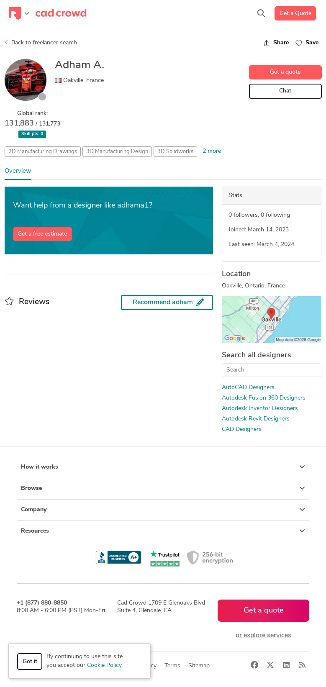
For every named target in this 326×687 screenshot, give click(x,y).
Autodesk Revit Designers (256, 419)
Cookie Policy (104, 665)
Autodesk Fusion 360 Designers (263, 398)
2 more (212, 151)
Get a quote (285, 72)
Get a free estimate (42, 234)
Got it (30, 662)
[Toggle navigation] (19, 13)
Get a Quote (295, 13)
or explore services (263, 635)
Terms (172, 666)
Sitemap (199, 666)
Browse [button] (163, 488)
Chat (285, 91)
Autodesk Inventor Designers (260, 408)
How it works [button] (163, 467)
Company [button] (163, 509)
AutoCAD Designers (248, 388)
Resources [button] (163, 531)
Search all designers (256, 355)
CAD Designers (242, 429)
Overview (18, 171)
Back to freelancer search (41, 42)
